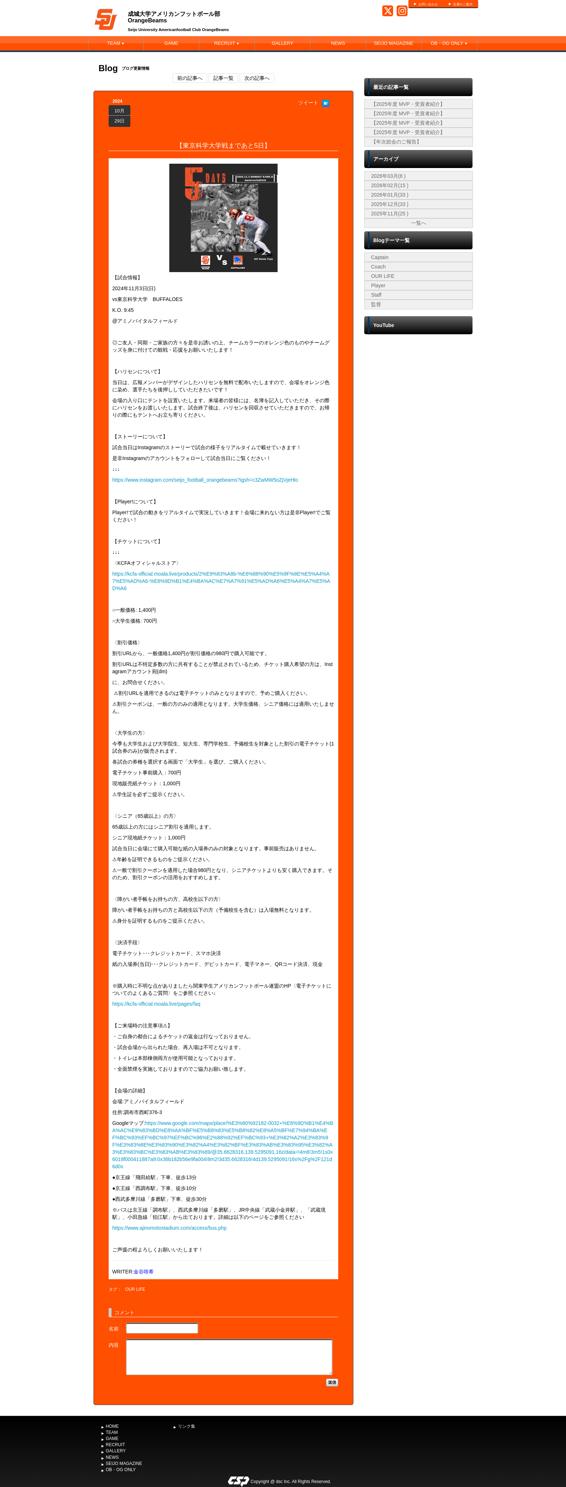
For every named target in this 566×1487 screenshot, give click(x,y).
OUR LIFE (135, 1289)
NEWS (338, 43)
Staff (376, 295)
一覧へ (418, 223)
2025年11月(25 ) (390, 213)
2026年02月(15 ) (390, 185)
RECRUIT (226, 43)
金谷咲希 (144, 1272)
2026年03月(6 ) (388, 176)
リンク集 (186, 1426)
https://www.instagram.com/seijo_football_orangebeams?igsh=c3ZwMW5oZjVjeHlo (205, 480)
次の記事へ (257, 78)
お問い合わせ (428, 4)
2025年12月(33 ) (390, 204)
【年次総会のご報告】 (396, 142)
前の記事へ (190, 78)
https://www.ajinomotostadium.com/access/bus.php (169, 1228)
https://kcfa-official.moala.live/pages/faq (156, 1004)
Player (378, 285)
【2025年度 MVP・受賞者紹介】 (408, 104)
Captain (379, 257)
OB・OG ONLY (449, 43)
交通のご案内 (463, 4)
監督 (376, 304)
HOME (112, 1426)
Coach (378, 267)
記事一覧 (223, 78)
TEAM (116, 43)
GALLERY (282, 43)
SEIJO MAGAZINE (393, 43)
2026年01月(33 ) (390, 195)
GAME (171, 43)
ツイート (308, 103)
